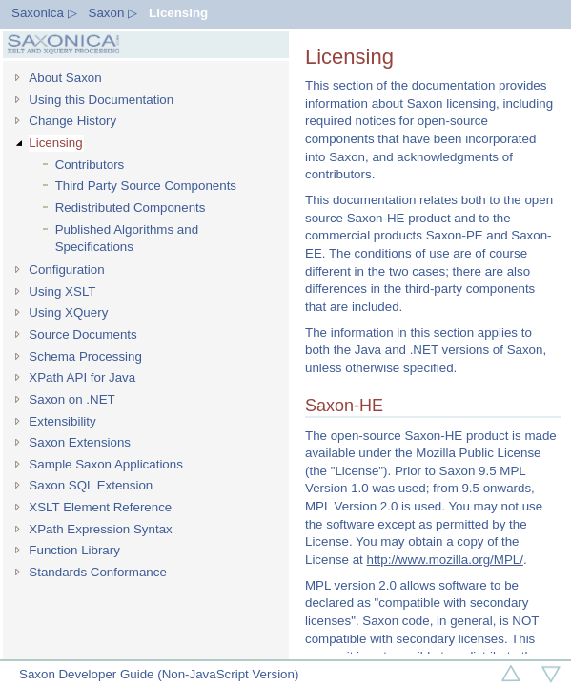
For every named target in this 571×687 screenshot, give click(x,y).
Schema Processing (85, 356)
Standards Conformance (97, 572)
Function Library (74, 550)
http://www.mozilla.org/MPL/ (444, 559)
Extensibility (62, 421)
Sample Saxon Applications (106, 464)
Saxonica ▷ (44, 13)
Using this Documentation (101, 100)
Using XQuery (68, 312)
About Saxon (65, 78)
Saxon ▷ (113, 13)
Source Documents (82, 334)
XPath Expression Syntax (100, 529)
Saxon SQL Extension (91, 485)
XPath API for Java (82, 377)
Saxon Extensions (80, 442)
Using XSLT (62, 291)
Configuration (66, 269)
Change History (72, 121)
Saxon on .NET (71, 399)
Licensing (178, 13)
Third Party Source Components (145, 185)
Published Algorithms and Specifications (126, 238)
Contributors (90, 164)
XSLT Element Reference (100, 507)
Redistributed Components (130, 207)
